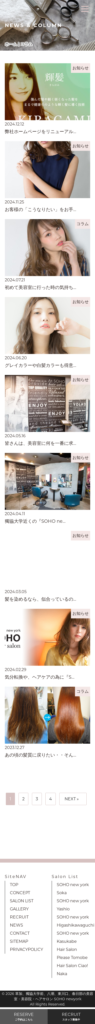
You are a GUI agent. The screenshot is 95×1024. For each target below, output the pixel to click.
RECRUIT (19, 917)
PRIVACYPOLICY (26, 949)
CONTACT (20, 933)
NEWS (16, 925)
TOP (14, 884)
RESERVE (24, 1016)
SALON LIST (21, 900)
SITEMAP (19, 941)
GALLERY (19, 909)
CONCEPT (20, 892)
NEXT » (72, 799)
